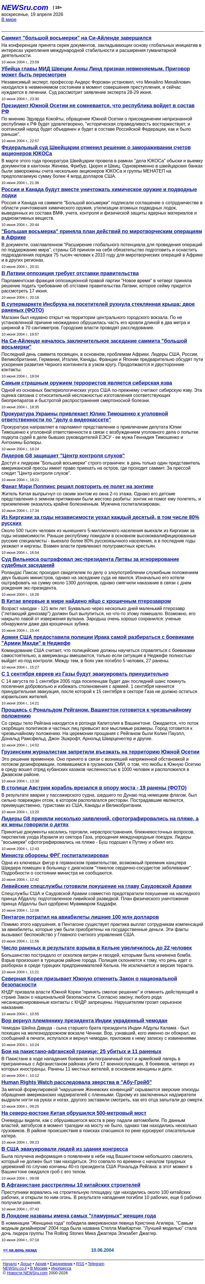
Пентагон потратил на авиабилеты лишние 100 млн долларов (80, 917)
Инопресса (61, 1268)
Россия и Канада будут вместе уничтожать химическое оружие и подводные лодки (99, 192)
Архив (40, 1263)
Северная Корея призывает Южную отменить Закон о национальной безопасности (89, 982)
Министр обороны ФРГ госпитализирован (55, 855)
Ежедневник (61, 1263)
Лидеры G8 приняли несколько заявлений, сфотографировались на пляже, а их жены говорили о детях (99, 821)
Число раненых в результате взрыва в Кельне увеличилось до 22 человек (96, 948)
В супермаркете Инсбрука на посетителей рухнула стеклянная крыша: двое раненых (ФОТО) (98, 307)
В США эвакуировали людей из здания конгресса (64, 1149)
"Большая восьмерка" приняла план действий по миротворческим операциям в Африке (101, 234)
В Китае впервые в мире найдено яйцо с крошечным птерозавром (86, 601)
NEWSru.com (24, 7)
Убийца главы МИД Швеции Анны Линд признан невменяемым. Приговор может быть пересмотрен (95, 72)
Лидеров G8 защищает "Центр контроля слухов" (63, 456)
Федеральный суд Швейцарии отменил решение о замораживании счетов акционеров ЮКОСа (96, 150)
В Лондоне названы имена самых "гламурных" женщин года (78, 1216)
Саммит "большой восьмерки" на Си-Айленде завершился (76, 38)
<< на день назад (20, 1250)
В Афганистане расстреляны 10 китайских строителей (70, 1185)
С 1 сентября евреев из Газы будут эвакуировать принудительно (85, 674)
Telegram (96, 1263)
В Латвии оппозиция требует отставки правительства (70, 273)
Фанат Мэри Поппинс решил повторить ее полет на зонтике (77, 486)
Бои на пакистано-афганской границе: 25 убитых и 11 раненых (81, 1051)
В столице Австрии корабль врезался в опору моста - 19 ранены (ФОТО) (93, 788)
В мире (9, 19)
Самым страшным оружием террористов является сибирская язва (86, 383)
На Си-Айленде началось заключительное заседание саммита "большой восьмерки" (94, 344)
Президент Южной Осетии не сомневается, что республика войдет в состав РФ (97, 108)
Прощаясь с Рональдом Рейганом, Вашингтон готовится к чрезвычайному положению (96, 713)
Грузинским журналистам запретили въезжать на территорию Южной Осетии (100, 752)
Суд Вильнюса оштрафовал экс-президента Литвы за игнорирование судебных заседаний (90, 562)
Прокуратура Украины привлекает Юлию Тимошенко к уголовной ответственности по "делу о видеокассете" (84, 417)
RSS (80, 1263)
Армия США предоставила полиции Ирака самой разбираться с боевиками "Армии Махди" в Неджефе (97, 640)
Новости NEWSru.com (27, 1273)
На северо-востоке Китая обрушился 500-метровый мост (73, 1113)
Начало (10, 1263)
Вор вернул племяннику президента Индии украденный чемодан (84, 1020)
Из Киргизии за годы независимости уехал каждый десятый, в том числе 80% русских (100, 520)
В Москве (39, 1268)
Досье (26, 1263)
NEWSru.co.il (14, 1268)
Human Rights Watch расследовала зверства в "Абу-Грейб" (76, 1082)
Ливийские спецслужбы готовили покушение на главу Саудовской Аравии (96, 886)
